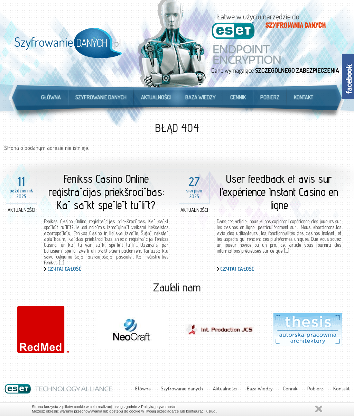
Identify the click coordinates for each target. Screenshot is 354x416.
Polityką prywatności (158, 407)
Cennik (238, 97)
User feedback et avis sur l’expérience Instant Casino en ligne (279, 191)
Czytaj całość (64, 268)
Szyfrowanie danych (101, 97)
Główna (51, 97)
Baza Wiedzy (200, 97)
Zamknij (318, 409)
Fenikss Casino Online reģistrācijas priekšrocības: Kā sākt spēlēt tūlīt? (106, 191)
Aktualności (156, 97)
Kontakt (303, 97)
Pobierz (269, 97)
